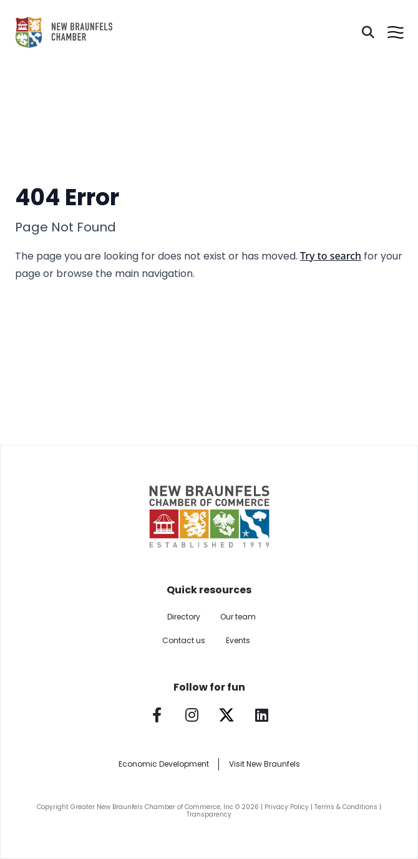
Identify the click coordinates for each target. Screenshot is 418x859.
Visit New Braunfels (264, 764)
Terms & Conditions (345, 807)
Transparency (209, 814)
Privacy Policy (287, 807)
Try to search (330, 256)
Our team (238, 616)
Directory (183, 616)
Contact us (183, 640)
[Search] (368, 32)
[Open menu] (395, 32)
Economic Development (164, 764)
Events (238, 640)
